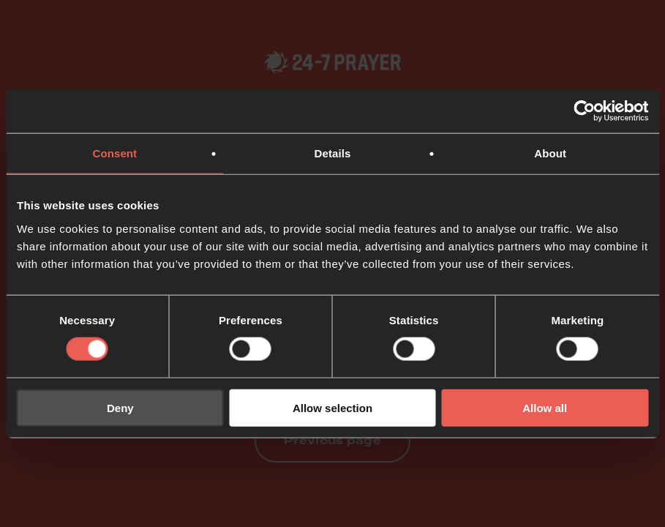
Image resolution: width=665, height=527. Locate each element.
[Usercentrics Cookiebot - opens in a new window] (584, 111)
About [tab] (550, 153)
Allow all (544, 407)
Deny (120, 407)
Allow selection (332, 407)
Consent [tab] (114, 153)
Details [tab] (333, 153)
